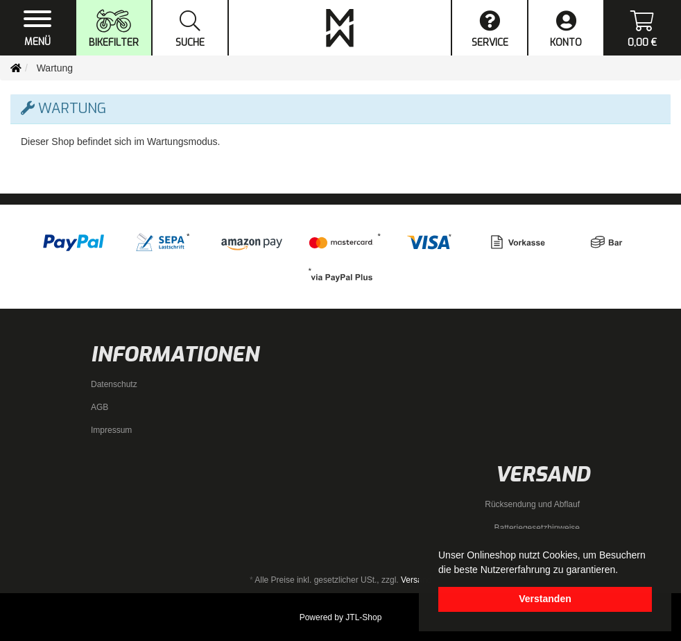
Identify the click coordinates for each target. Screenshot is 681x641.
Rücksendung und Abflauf (532, 504)
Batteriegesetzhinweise (537, 528)
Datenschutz (114, 384)
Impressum (111, 430)
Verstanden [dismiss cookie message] (545, 598)
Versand (416, 580)
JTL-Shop (363, 617)
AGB (99, 407)
